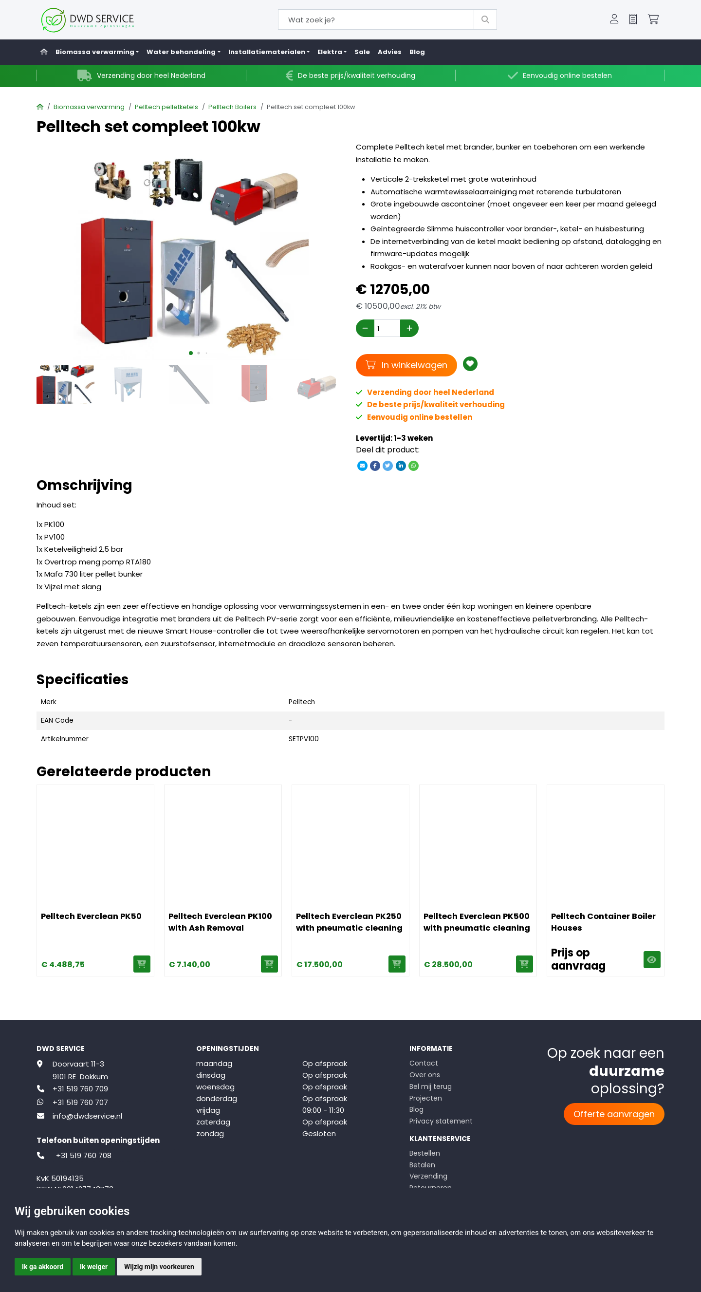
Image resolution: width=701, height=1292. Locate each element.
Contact (423, 1063)
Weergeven (651, 959)
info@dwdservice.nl (87, 1116)
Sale (362, 51)
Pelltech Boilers (232, 107)
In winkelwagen (406, 364)
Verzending (428, 1176)
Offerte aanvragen (614, 1114)
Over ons (424, 1075)
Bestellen (424, 1153)
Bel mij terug (430, 1086)
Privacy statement (441, 1121)
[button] (614, 20)
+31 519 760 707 (80, 1102)
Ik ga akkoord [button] (42, 1267)
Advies (390, 51)
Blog (417, 51)
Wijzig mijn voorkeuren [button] (159, 1267)
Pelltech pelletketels (166, 107)
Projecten (425, 1098)
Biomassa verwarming (89, 107)
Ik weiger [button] (94, 1267)
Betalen (422, 1165)
